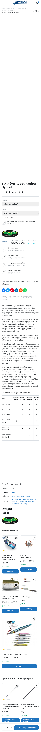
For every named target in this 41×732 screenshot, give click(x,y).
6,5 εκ (23, 358)
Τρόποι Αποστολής (8, 687)
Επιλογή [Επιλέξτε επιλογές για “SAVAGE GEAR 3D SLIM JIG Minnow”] (19, 529)
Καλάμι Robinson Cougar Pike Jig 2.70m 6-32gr (30, 569)
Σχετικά (4, 665)
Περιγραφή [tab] (6, 159)
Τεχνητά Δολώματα (18, 8)
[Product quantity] (7, 727)
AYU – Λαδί (14, 362)
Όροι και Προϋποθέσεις (10, 674)
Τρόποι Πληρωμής (8, 690)
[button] (4, 85)
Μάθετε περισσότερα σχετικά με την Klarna (19, 622)
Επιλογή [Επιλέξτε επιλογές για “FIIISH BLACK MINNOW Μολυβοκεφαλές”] (10, 473)
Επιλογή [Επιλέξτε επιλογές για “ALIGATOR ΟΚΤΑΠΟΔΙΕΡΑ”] (28, 432)
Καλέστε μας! (31, 105)
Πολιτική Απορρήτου (9, 671)
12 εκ (18, 358)
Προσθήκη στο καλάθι (27, 728)
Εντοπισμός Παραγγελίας (10, 668)
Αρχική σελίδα (6, 8)
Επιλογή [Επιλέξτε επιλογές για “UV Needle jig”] (28, 471)
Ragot (13, 354)
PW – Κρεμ (23, 366)
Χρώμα (4, 72)
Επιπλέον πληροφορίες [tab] (22, 159)
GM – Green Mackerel (23, 364)
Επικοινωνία (6, 662)
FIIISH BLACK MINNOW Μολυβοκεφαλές (10, 460)
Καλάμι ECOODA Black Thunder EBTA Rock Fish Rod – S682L (10, 569)
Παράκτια (13, 144)
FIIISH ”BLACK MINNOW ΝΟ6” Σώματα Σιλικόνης (8, 420)
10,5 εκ (13, 358)
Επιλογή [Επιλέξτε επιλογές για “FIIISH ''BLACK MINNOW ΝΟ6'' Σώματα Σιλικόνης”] (10, 434)
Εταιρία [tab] (5, 162)
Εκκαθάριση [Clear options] (8, 80)
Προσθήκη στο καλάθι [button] (9, 583)
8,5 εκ (28, 358)
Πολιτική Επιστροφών (9, 693)
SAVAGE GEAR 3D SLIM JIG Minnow (14, 517)
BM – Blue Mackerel (26, 362)
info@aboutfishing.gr (10, 642)
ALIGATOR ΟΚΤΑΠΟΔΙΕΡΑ (25, 419)
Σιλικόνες (4, 10)
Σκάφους (12, 10)
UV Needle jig (25, 459)
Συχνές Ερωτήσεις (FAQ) (10, 684)
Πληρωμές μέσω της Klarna (11, 696)
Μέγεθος (4, 62)
